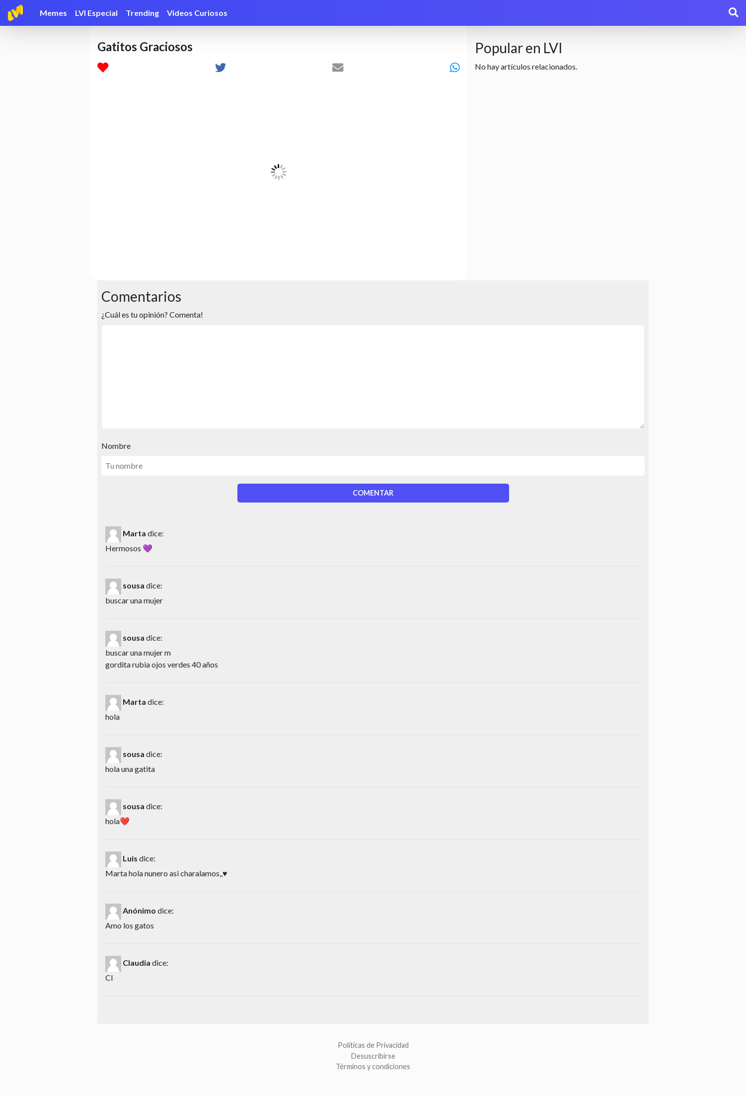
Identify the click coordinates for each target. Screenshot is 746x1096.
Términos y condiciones (373, 1066)
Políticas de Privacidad (373, 1045)
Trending (142, 12)
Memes (53, 12)
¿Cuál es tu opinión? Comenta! (152, 314)
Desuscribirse (373, 1056)
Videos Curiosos (197, 12)
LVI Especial (96, 12)
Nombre (116, 445)
